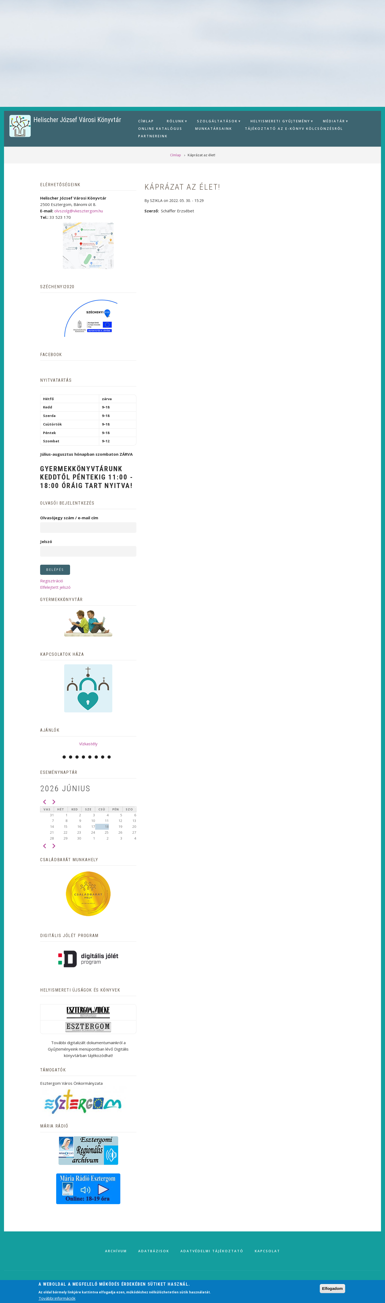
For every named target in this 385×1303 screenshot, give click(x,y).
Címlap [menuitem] (146, 121)
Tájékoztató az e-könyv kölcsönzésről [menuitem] (294, 128)
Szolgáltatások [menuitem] (216, 122)
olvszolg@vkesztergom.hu (78, 210)
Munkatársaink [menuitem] (213, 128)
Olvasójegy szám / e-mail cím (69, 517)
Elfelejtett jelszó (55, 587)
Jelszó (46, 541)
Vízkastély (88, 743)
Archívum (116, 1251)
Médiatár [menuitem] (333, 122)
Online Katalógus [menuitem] (160, 128)
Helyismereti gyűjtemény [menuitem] (279, 122)
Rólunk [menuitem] (174, 122)
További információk (56, 1298)
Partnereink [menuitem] (153, 136)
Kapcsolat (267, 1251)
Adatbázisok (153, 1251)
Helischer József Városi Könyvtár (77, 120)
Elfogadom (332, 1288)
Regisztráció (51, 580)
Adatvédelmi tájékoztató (212, 1251)
